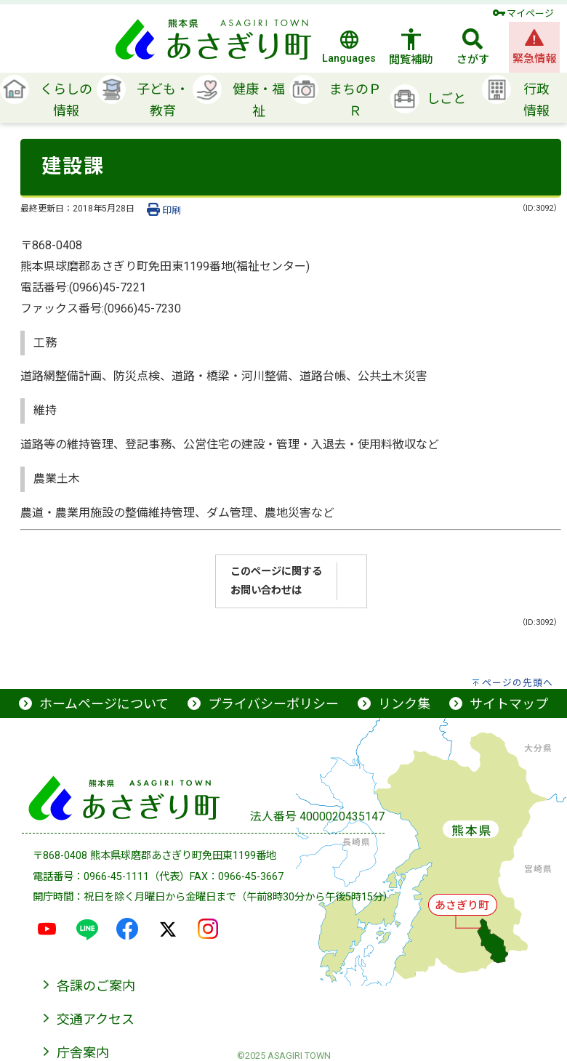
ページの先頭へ (517, 682)
